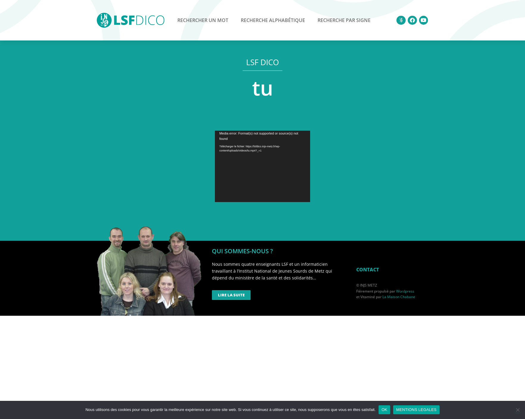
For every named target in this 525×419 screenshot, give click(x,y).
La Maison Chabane (398, 296)
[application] (262, 166)
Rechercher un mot (202, 20)
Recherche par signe (344, 20)
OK (384, 409)
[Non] (518, 410)
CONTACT (367, 269)
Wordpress (405, 291)
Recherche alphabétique (273, 20)
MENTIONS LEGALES (416, 409)
